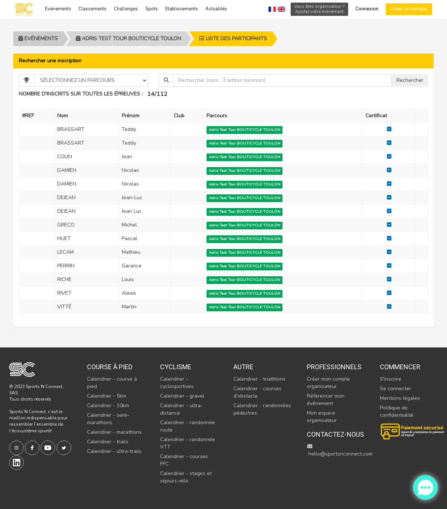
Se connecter (395, 388)
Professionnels (334, 367)
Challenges (126, 9)
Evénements (58, 9)
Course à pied (109, 367)
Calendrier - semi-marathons (108, 419)
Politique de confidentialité (396, 411)
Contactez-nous (335, 434)
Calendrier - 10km (108, 405)
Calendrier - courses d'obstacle (257, 392)
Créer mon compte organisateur (328, 382)
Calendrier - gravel (182, 395)
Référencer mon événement (325, 399)
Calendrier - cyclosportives (177, 382)
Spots (151, 9)
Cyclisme (175, 367)
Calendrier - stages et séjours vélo (186, 477)
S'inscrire (390, 378)
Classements (93, 9)
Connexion (367, 9)
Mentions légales (400, 398)
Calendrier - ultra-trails (114, 451)
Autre (243, 367)
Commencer (400, 367)
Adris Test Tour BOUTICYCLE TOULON (128, 38)
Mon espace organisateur (322, 416)
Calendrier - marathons (114, 432)
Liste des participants (233, 38)
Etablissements (181, 9)
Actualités (216, 9)
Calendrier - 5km (106, 395)
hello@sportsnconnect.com (339, 450)
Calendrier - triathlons (259, 378)
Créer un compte (409, 9)
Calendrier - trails (107, 441)
